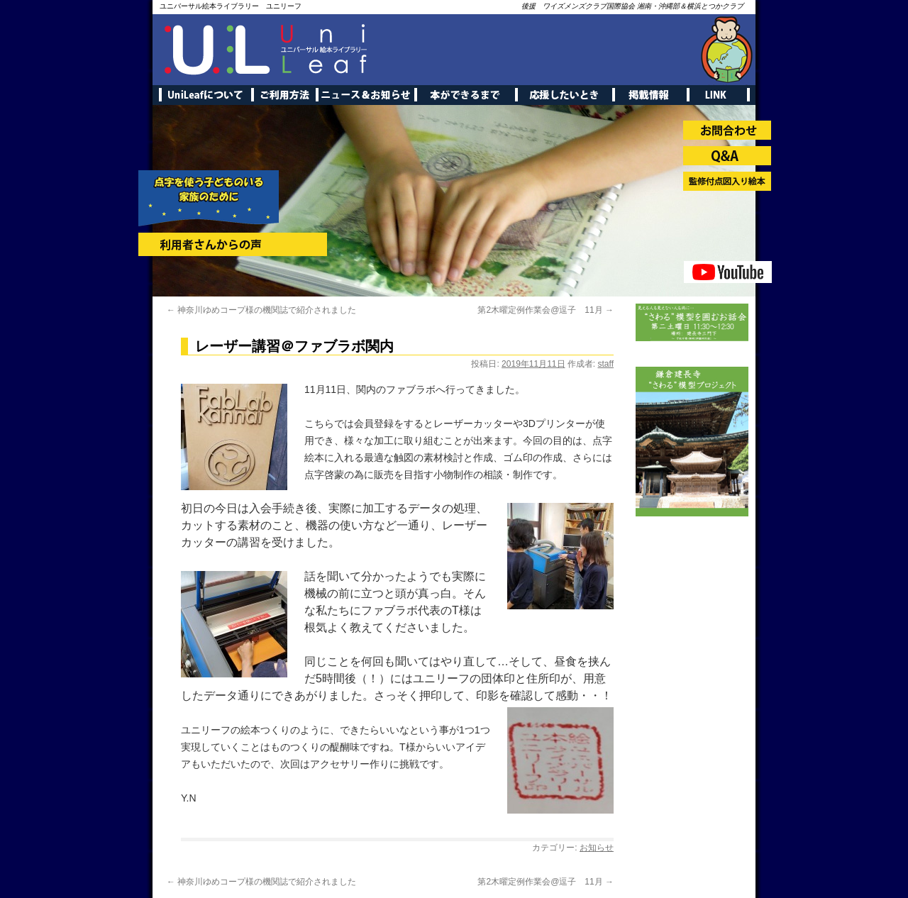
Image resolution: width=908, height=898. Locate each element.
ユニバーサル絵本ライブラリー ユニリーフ (230, 6)
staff (606, 364)
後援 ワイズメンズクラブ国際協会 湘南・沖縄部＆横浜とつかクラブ (632, 6)
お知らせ (597, 848)
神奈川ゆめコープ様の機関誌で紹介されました (261, 310)
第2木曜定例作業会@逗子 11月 (545, 310)
